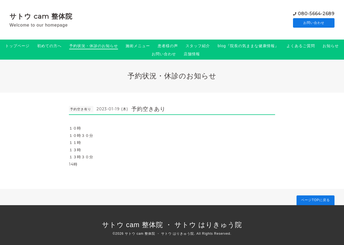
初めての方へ (49, 46)
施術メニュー (138, 46)
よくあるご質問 (300, 46)
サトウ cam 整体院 (40, 16)
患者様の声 (168, 46)
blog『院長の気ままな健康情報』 (248, 46)
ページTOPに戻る (315, 200)
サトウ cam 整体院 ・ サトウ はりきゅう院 (172, 224)
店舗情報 (192, 54)
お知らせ (331, 46)
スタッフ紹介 (198, 46)
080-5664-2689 (316, 13)
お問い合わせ (314, 23)
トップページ (17, 46)
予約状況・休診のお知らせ (93, 46)
